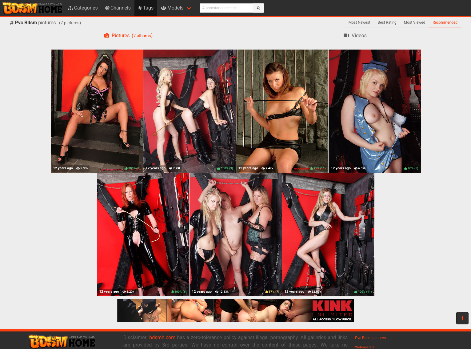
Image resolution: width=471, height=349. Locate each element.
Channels (118, 8)
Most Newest (359, 22)
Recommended (445, 22)
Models (172, 8)
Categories (83, 8)
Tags (146, 8)
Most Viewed (414, 22)
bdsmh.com (162, 337)
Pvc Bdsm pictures (370, 338)
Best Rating (387, 22)
